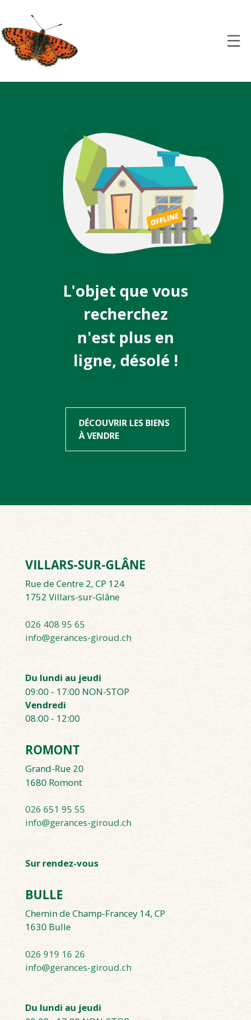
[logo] (39, 40)
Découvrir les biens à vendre (124, 429)
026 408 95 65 (55, 624)
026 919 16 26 (55, 954)
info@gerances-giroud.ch (78, 637)
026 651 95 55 (55, 809)
